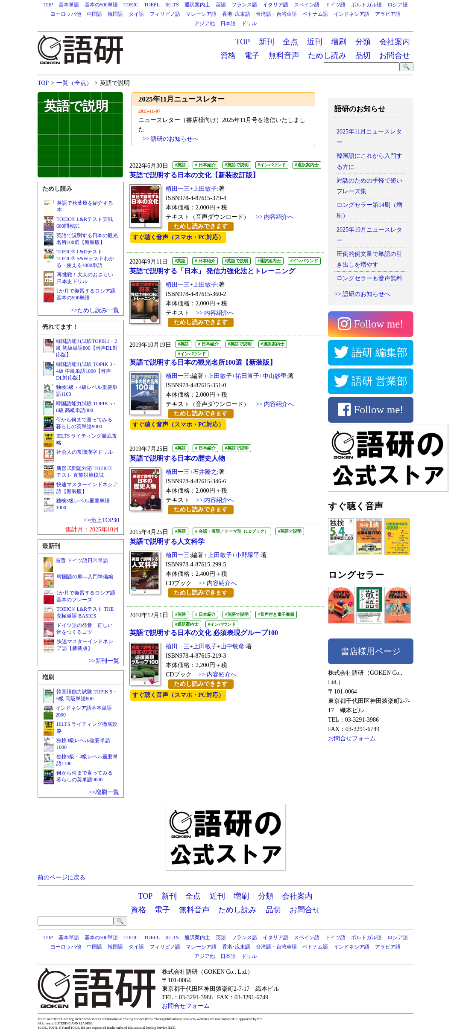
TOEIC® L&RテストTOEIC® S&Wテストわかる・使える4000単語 (85, 258)
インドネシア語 (351, 14)
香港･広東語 (236, 14)
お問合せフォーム (352, 738)
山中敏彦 (232, 646)
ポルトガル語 (366, 5)
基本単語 (69, 5)
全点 (290, 42)
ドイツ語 (335, 5)
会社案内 (394, 42)
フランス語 (244, 5)
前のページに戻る (61, 877)
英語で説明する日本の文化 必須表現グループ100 (203, 632)
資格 (228, 55)
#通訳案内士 (307, 164)
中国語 (94, 14)
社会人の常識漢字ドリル (84, 452)
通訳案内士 (197, 5)
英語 (221, 5)
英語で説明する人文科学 (167, 541)
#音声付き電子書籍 (276, 614)
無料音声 (284, 55)
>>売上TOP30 (101, 520)
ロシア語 (397, 5)
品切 (363, 55)
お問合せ (394, 55)
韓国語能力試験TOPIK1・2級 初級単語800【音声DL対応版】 (87, 348)
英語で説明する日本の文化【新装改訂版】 (194, 175)
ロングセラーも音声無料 (369, 278)
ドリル (249, 23)
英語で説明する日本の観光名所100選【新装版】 (202, 362)
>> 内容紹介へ (275, 217)
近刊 (314, 42)
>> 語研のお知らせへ (362, 294)
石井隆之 (205, 472)
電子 (252, 55)
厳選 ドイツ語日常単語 (82, 560)
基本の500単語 (101, 5)
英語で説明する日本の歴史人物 (177, 458)
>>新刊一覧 (103, 661)
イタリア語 (275, 5)
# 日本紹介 (205, 164)
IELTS (172, 5)
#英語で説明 (237, 164)
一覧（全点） (74, 83)
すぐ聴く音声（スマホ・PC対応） (178, 237)
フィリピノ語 (164, 14)
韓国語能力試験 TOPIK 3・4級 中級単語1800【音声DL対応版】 (86, 371)
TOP (48, 5)
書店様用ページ (371, 651)
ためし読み (327, 55)
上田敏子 (205, 189)
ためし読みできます (201, 226)
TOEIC (130, 5)
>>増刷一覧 (103, 792)
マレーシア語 (201, 14)
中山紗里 (275, 376)
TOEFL (152, 5)
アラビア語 (388, 14)
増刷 (338, 42)
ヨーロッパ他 (65, 14)
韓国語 (115, 14)
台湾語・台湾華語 (276, 14)
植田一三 (178, 189)
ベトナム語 (315, 14)
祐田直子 (247, 376)
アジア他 (204, 23)
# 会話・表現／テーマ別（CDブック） (232, 531)
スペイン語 (306, 5)
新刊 (266, 42)
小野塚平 (247, 555)
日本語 (228, 23)
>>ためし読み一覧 (94, 310)
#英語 (180, 164)
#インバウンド (272, 164)
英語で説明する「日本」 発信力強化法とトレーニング (212, 271)
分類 (363, 42)
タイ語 (136, 14)
